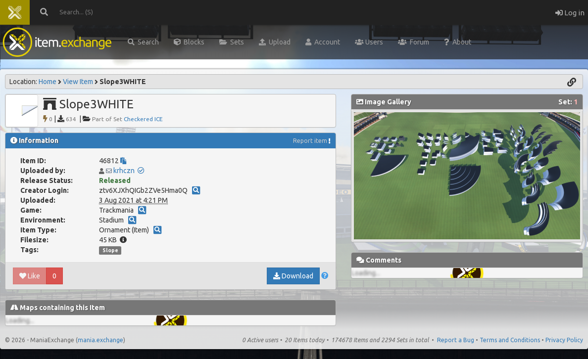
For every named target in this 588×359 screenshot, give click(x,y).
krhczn (124, 171)
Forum (413, 42)
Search (143, 42)
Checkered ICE (143, 119)
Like (29, 276)
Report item (310, 140)
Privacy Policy (564, 340)
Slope (110, 250)
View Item (78, 82)
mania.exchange (100, 340)
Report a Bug (455, 340)
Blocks (189, 42)
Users (369, 42)
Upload (275, 42)
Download (293, 276)
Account (322, 42)
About (457, 42)
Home (47, 82)
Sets (231, 42)
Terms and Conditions (510, 340)
